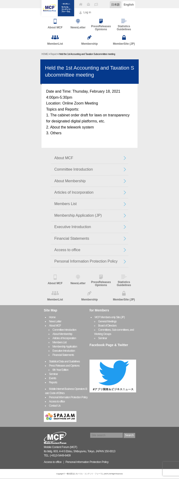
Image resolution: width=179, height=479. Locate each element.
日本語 (115, 4)
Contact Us (54, 405)
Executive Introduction (72, 227)
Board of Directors (107, 325)
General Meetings (107, 321)
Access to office (67, 250)
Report (53, 54)
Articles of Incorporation (73, 192)
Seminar (53, 374)
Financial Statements (71, 238)
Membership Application (64, 346)
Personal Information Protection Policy (85, 261)
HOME (44, 54)
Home (52, 317)
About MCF (63, 158)
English (129, 4)
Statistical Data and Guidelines (64, 361)
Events (52, 378)
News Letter (55, 321)
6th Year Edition (60, 369)
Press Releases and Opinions (64, 365)
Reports (53, 382)
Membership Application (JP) (78, 215)
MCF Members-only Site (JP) (110, 317)
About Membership (70, 181)
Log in (87, 12)
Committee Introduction (73, 169)
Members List (65, 204)
